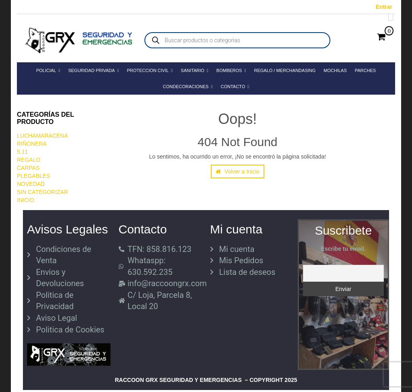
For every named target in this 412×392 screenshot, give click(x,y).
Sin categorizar (42, 192)
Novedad (31, 184)
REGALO (28, 160)
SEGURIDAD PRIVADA (93, 70)
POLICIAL (48, 70)
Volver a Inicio (238, 171)
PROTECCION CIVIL (150, 70)
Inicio (25, 200)
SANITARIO (194, 70)
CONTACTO (234, 86)
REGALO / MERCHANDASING (284, 70)
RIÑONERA (32, 143)
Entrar (384, 7)
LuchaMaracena (42, 135)
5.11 (22, 152)
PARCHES (365, 70)
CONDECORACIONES (188, 86)
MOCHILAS (334, 70)
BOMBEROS (231, 70)
